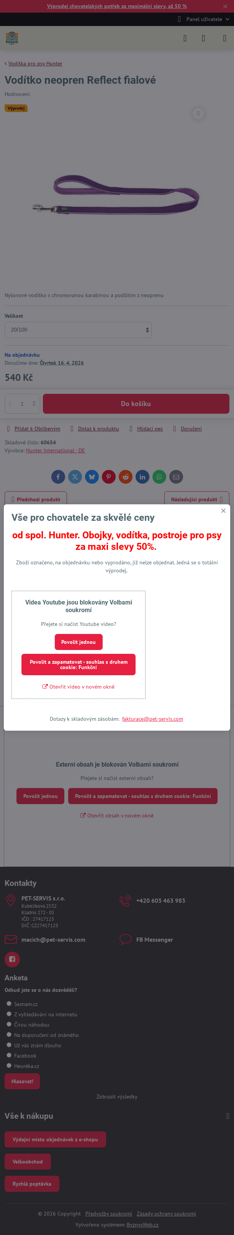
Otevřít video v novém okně (79, 686)
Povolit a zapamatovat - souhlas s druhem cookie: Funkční (79, 664)
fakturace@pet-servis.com (152, 718)
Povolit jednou (78, 642)
